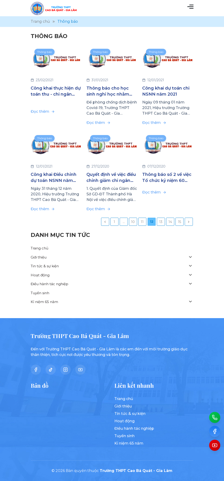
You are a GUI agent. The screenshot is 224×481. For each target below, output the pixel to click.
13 (160, 222)
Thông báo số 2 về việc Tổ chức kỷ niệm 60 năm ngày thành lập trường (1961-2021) (166, 178)
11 (142, 222)
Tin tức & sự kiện (45, 266)
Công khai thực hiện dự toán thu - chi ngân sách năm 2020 (56, 91)
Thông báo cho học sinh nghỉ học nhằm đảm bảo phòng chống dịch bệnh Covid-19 (111, 91)
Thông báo (44, 52)
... (124, 222)
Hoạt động (40, 275)
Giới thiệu (38, 257)
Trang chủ (39, 248)
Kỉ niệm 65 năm (44, 302)
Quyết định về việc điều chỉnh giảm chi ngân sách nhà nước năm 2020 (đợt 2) (111, 178)
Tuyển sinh (40, 293)
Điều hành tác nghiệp (49, 284)
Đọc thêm (43, 111)
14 (170, 222)
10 (133, 222)
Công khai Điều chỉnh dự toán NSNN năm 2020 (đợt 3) (53, 178)
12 (151, 222)
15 (179, 222)
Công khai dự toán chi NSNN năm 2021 (165, 91)
